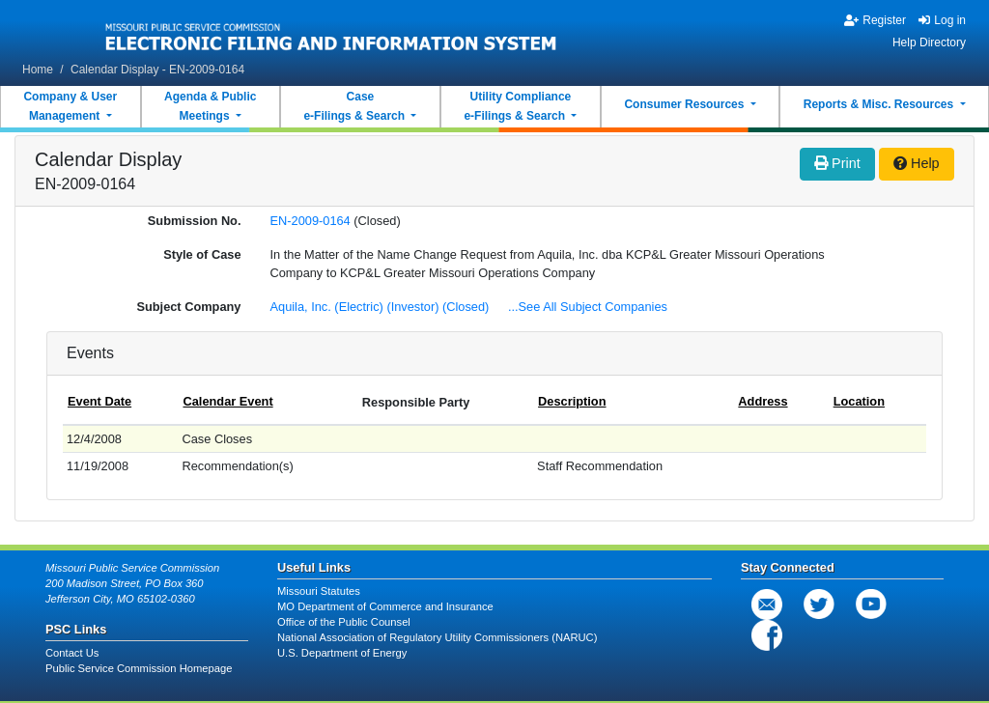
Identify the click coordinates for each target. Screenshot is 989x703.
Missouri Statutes (318, 591)
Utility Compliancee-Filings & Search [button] (517, 106)
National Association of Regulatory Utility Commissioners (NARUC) (437, 637)
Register (875, 20)
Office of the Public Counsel (343, 622)
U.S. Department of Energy (342, 653)
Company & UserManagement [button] (70, 106)
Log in (942, 20)
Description (572, 401)
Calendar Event (227, 401)
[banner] (331, 32)
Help (916, 163)
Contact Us (72, 653)
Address (762, 401)
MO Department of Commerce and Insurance (385, 606)
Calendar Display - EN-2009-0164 (157, 69)
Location (859, 401)
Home (37, 69)
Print (837, 163)
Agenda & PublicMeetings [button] (210, 106)
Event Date (99, 401)
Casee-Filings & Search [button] (355, 106)
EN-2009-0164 (310, 220)
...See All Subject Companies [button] (587, 306)
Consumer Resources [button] (685, 104)
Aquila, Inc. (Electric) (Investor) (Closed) (381, 306)
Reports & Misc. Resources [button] (880, 104)
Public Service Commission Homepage (138, 668)
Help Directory (929, 42)
